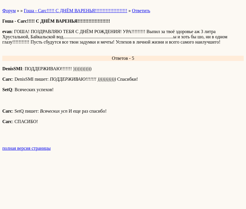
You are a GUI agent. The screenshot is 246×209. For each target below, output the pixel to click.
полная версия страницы (26, 148)
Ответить (141, 10)
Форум (9, 10)
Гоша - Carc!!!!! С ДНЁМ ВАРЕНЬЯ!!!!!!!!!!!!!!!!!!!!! (75, 10)
